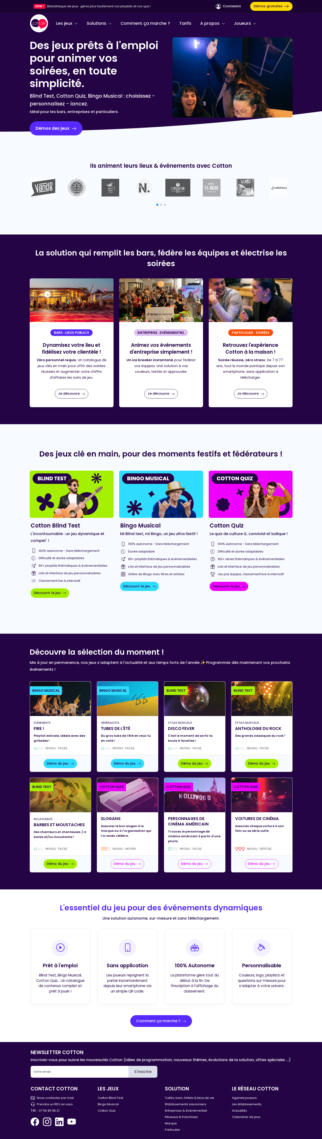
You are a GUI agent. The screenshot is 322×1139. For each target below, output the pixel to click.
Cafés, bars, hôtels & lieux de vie (189, 1098)
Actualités (239, 1110)
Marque (171, 1123)
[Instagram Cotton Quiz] (47, 1122)
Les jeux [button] (67, 23)
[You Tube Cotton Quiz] (71, 1122)
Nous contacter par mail (52, 1098)
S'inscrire (142, 1071)
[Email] (80, 1072)
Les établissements (246, 1104)
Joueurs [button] (245, 23)
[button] (157, 205)
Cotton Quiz (107, 1110)
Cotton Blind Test (110, 1098)
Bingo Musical (108, 1104)
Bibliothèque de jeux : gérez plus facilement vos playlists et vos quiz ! (99, 6)
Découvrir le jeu (50, 592)
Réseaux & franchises (181, 1117)
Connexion (228, 6)
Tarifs (185, 23)
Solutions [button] (99, 23)
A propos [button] (212, 23)
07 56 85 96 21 (49, 1110)
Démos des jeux (56, 128)
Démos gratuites (271, 6)
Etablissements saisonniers (185, 1104)
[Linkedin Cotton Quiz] (59, 1122)
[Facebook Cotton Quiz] (36, 1122)
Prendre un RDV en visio (52, 1104)
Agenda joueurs (244, 1098)
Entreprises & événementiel (186, 1110)
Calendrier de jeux (246, 1117)
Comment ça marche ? (145, 23)
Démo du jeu (60, 763)
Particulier (172, 1129)
